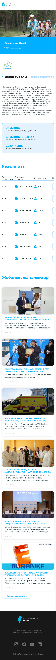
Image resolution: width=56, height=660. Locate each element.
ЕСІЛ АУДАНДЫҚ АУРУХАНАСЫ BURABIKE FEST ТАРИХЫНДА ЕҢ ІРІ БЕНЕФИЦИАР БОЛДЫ (26, 370)
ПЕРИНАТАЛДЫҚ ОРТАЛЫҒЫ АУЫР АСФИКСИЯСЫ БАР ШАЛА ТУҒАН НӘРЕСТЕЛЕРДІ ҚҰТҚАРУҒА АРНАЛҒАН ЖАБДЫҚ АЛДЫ (27, 318)
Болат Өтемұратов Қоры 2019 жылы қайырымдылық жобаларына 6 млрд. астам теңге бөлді (25, 522)
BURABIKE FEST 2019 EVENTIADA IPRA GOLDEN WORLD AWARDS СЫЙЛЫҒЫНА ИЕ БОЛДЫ (26, 574)
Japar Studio (38, 654)
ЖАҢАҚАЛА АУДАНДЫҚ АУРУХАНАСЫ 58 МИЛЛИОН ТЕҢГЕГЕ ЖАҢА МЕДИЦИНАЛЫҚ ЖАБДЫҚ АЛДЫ (25, 419)
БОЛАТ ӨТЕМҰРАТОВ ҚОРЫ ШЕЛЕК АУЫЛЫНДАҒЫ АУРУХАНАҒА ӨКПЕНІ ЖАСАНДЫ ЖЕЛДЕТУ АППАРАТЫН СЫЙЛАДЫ (27, 471)
